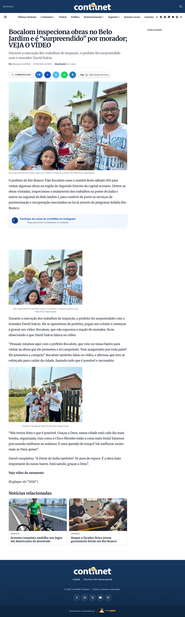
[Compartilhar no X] (56, 74)
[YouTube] (100, 597)
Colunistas (47, 17)
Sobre (76, 579)
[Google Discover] (94, 75)
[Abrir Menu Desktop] (5, 17)
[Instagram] (85, 597)
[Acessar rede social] (157, 17)
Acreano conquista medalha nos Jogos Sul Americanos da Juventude (36, 539)
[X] (92, 597)
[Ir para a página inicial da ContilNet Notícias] (92, 570)
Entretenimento (93, 17)
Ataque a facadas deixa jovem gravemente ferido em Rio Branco (94, 539)
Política (75, 17)
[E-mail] (108, 597)
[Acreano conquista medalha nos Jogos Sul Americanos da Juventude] (38, 514)
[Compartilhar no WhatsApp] (64, 74)
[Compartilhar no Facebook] (47, 74)
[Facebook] (77, 597)
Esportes (113, 17)
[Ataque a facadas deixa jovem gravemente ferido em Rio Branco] (98, 514)
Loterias (149, 17)
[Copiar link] (72, 74)
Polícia (63, 17)
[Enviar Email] (181, 17)
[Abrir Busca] (180, 6)
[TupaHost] (92, 611)
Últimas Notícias (27, 17)
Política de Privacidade (98, 579)
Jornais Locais (132, 17)
